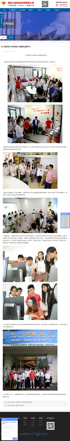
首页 (4, 10)
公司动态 (11, 37)
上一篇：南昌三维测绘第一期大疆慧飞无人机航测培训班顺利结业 (18, 402)
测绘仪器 (31, 10)
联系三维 (40, 420)
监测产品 (17, 426)
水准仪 (17, 424)
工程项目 (39, 10)
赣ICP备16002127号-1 (33, 434)
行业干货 (32, 426)
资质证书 (25, 420)
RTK (16, 420)
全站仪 (17, 422)
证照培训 (40, 424)
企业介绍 (3, 37)
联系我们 (57, 10)
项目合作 (40, 422)
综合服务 (48, 10)
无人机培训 (33, 420)
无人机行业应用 (22, 10)
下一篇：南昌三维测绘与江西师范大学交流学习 (14, 405)
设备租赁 (32, 424)
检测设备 (17, 428)
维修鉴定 (32, 422)
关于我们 (13, 10)
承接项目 (25, 422)
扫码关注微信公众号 (50, 419)
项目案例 (25, 424)
